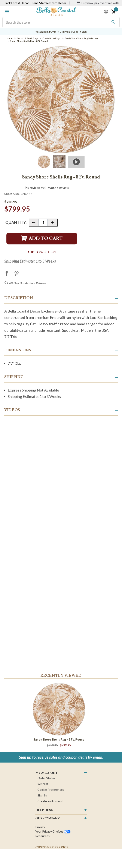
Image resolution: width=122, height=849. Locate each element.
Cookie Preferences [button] (50, 789)
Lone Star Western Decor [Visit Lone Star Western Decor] (49, 3)
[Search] (113, 22)
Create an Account (50, 801)
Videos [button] (12, 410)
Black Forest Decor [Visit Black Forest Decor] (16, 3)
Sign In (42, 795)
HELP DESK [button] (44, 810)
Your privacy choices (52, 831)
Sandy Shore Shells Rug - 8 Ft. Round (59, 739)
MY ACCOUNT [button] (46, 773)
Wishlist (42, 784)
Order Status (46, 778)
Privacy (40, 827)
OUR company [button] (47, 818)
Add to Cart (42, 238)
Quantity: (16, 222)
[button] (7, 11)
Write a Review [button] (58, 187)
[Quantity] (43, 222)
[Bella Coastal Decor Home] (56, 11)
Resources (42, 836)
